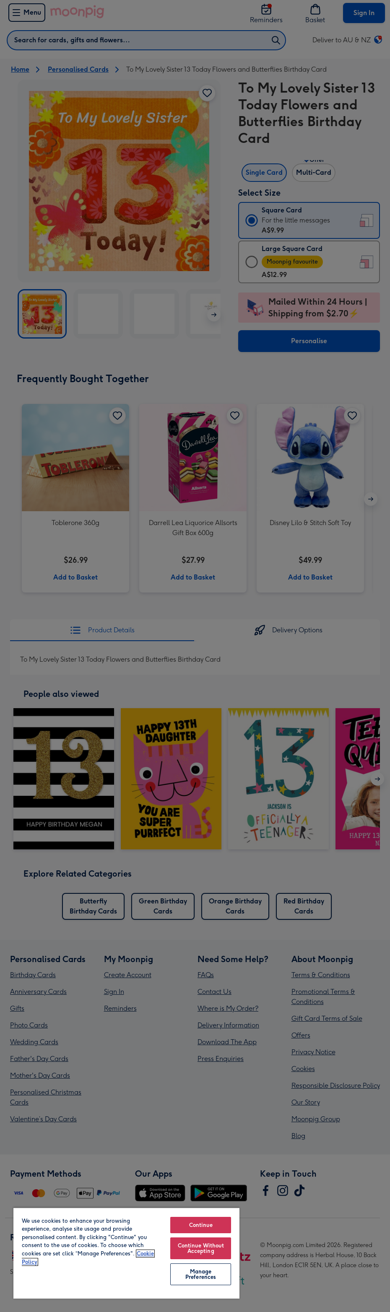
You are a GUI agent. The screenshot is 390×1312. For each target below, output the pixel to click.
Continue (201, 1225)
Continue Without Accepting (201, 1248)
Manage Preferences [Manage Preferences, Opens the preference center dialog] (200, 1274)
